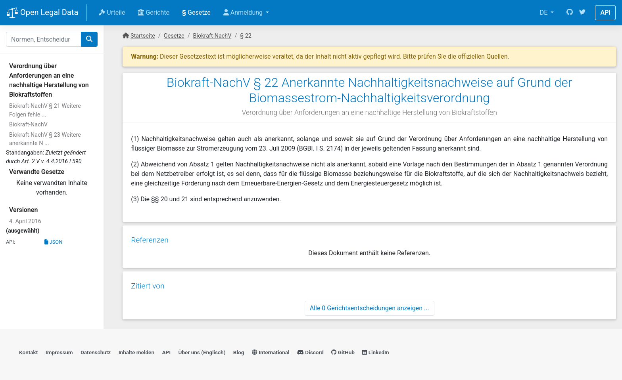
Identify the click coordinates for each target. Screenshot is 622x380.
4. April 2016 (25, 221)
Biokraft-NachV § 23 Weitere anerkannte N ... (45, 139)
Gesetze (196, 12)
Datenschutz (96, 351)
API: (10, 242)
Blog (238, 351)
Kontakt (28, 351)
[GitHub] (569, 13)
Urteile (112, 12)
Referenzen (149, 238)
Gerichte (153, 12)
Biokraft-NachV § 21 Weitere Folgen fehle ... (45, 110)
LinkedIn (375, 351)
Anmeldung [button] (243, 12)
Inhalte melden (136, 351)
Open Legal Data (42, 13)
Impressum (59, 351)
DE (544, 12)
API (605, 12)
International (271, 351)
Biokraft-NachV (28, 124)
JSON (53, 242)
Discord (310, 351)
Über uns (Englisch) (202, 351)
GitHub (343, 351)
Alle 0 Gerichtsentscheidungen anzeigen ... (369, 305)
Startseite (143, 35)
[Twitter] (582, 13)
